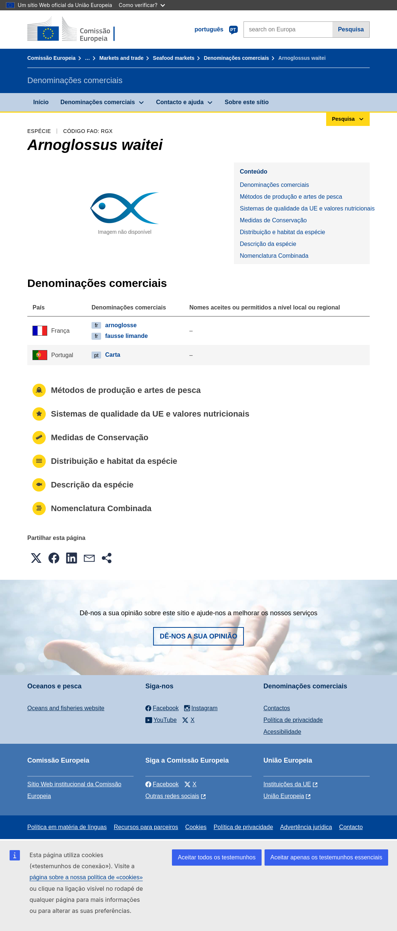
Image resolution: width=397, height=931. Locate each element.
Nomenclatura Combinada (274, 256)
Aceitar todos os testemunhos (217, 857)
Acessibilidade (282, 732)
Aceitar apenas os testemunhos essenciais (326, 857)
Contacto (351, 827)
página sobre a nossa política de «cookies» (86, 877)
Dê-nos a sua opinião (198, 636)
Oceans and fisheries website (65, 708)
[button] (36, 558)
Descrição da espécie (268, 244)
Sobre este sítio (247, 102)
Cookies (196, 827)
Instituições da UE (287, 784)
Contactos (276, 708)
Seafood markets (173, 58)
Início (41, 102)
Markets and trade (121, 58)
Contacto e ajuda (180, 102)
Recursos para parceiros (146, 827)
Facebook (162, 784)
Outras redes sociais (172, 796)
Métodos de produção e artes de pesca (291, 197)
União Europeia (283, 796)
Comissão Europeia (51, 58)
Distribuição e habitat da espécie (282, 232)
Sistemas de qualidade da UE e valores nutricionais (305, 208)
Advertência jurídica (306, 827)
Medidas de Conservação (273, 220)
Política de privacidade (293, 720)
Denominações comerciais (236, 58)
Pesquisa (351, 29)
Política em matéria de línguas (67, 827)
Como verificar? (142, 5)
